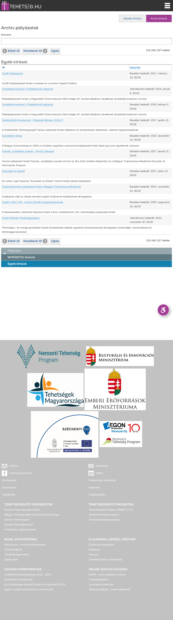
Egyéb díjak (11, 559)
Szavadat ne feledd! (13, 171)
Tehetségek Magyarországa (104, 519)
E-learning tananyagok (101, 544)
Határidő (135, 67)
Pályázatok (14, 250)
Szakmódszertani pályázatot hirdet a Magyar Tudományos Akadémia (41, 186)
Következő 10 (35, 51)
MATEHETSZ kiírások (21, 257)
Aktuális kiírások (132, 18)
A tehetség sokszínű (20, 473)
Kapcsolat (94, 487)
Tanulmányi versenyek (101, 584)
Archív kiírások (159, 18)
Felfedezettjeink (13, 549)
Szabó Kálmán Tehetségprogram (21, 218)
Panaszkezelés (97, 494)
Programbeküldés (99, 579)
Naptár (99, 473)
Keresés (6, 34)
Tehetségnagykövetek (17, 554)
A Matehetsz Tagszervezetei (20, 529)
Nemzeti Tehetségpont (17, 519)
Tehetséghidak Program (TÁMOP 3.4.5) (111, 509)
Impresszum (9, 487)
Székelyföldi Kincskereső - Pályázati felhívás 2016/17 (32, 120)
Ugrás (55, 50)
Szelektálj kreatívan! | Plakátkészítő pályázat (27, 89)
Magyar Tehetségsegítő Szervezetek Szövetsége (32, 514)
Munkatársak (9, 480)
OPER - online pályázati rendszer (107, 574)
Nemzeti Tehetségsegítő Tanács (22, 509)
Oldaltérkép (8, 494)
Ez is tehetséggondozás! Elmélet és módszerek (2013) (35, 584)
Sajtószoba (102, 465)
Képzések (94, 549)
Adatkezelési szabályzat (102, 480)
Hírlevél (13, 465)
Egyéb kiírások (17, 263)
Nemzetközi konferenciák (19, 579)
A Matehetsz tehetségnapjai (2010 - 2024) (28, 574)
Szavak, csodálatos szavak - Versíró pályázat (28, 151)
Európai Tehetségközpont (19, 524)
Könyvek (93, 554)
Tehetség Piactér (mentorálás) (105, 559)
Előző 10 (11, 51)
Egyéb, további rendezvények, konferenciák (29, 589)
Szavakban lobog (12, 135)
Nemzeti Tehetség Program (104, 514)
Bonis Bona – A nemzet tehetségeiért (25, 544)
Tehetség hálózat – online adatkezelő (109, 589)
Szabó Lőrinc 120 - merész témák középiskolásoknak (32, 202)
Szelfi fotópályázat (12, 73)
